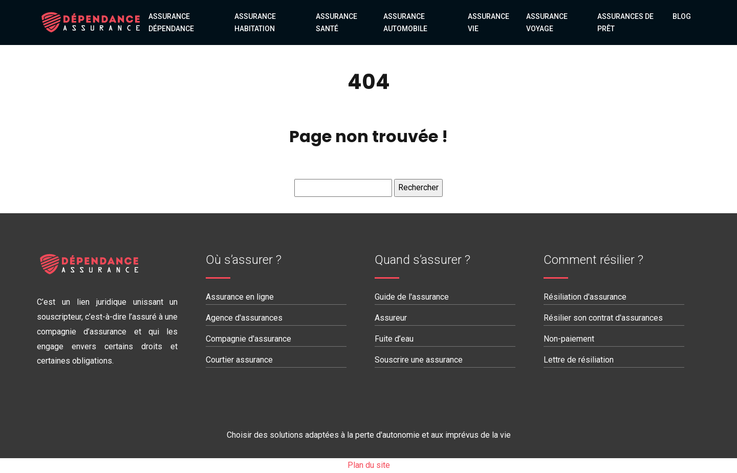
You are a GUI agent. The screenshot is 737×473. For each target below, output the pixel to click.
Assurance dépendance (171, 22)
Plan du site (369, 465)
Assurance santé (336, 22)
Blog (682, 16)
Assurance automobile (405, 22)
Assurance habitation (255, 22)
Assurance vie (488, 22)
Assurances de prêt (625, 22)
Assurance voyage (547, 22)
